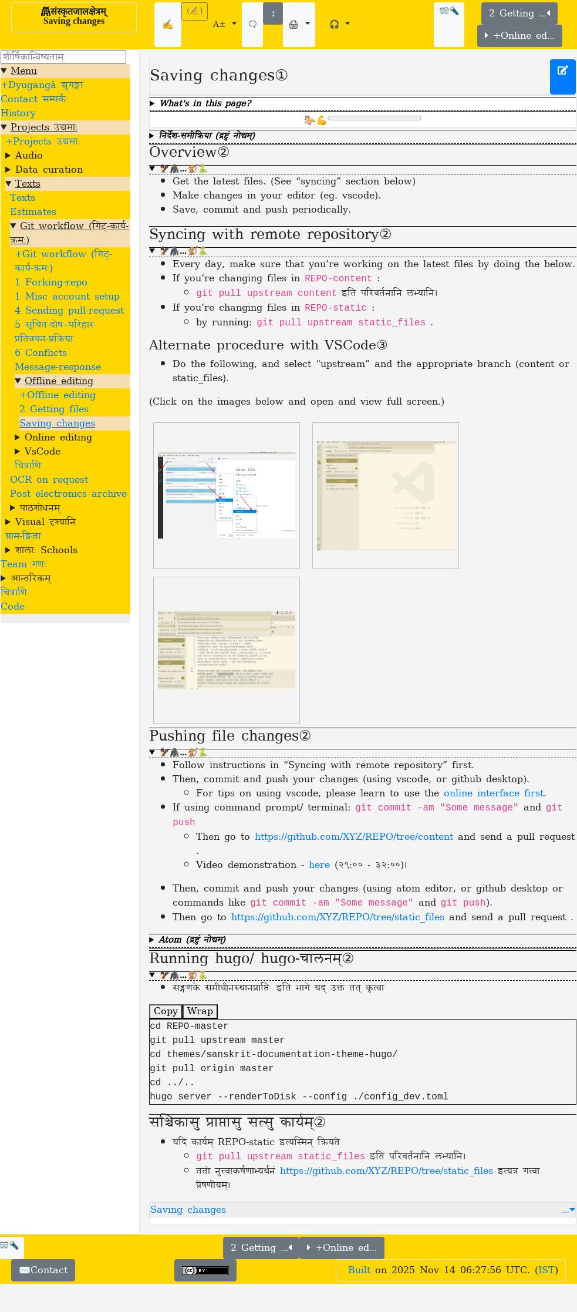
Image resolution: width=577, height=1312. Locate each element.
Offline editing (59, 381)
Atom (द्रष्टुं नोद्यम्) (191, 941)
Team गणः (23, 564)
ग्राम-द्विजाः (24, 536)
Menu (24, 71)
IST (546, 1270)
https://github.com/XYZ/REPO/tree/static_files (337, 917)
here (319, 865)
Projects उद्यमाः (44, 127)
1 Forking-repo (51, 282)
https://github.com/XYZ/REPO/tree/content (354, 837)
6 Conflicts (41, 353)
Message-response (58, 367)
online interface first (494, 793)
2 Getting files (54, 409)
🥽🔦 (449, 11)
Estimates (33, 212)
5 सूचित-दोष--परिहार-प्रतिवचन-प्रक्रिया (56, 332)
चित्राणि (28, 466)
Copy (166, 1011)
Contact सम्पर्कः (34, 99)
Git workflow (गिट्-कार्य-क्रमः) (69, 233)
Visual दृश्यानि (45, 522)
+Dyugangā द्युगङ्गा (42, 85)
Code (13, 606)
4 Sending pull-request (69, 310)
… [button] (568, 1210)
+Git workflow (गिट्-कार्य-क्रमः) (63, 261)
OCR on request (49, 480)
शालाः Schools (46, 550)
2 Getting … (519, 13)
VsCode (42, 452)
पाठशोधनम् (40, 508)
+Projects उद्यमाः (42, 141)
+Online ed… (520, 36)
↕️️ (273, 13)
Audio (29, 156)
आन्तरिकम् (30, 578)
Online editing (58, 437)
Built (359, 1270)
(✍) (195, 11)
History (18, 113)
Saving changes (57, 423)
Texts (28, 184)
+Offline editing (57, 395)
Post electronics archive (68, 494)
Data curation (49, 170)
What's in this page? (205, 105)
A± (221, 25)
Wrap (200, 1011)
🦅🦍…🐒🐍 (183, 170)
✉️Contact (43, 1270)
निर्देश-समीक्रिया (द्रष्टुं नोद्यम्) (206, 137)
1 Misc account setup (67, 296)
